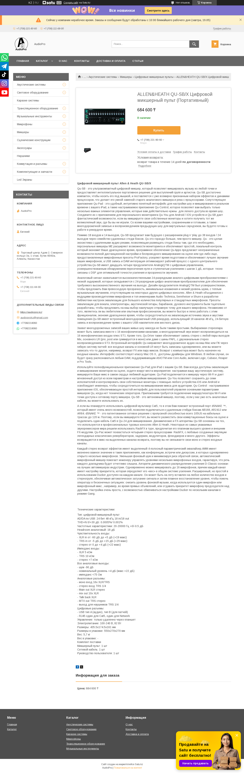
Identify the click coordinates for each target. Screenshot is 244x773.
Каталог (42, 61)
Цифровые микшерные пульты (154, 76)
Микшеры (126, 76)
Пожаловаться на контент (128, 767)
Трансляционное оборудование (37, 108)
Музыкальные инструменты (34, 116)
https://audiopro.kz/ (31, 311)
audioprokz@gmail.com (34, 317)
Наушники (23, 155)
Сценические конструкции (33, 140)
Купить (158, 130)
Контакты (81, 61)
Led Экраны (24, 179)
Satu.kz (139, 764)
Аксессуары (24, 148)
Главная (23, 61)
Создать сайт (71, 2)
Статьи (137, 61)
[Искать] (194, 44)
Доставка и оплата (110, 61)
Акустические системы (102, 76)
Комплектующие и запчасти (34, 171)
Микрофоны (24, 124)
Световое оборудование (32, 92)
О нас (63, 61)
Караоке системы (28, 100)
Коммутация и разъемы (32, 163)
